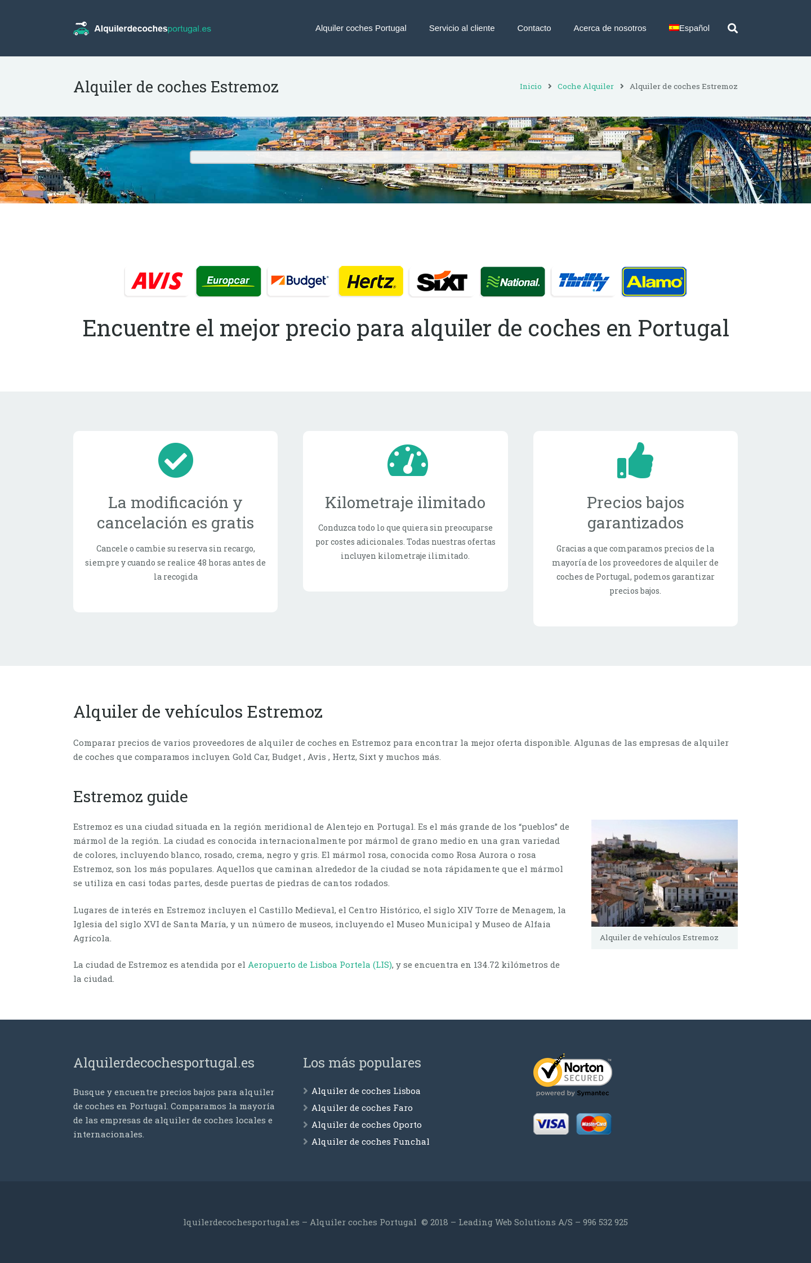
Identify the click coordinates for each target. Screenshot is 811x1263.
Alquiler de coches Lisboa (366, 1090)
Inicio (531, 86)
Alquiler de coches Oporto (366, 1124)
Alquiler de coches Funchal (370, 1141)
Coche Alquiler (586, 86)
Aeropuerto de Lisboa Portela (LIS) (320, 964)
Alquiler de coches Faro (362, 1107)
